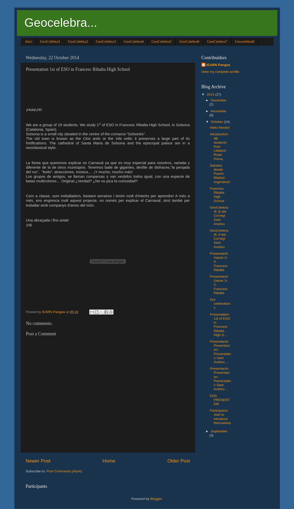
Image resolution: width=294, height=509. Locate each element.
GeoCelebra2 (78, 41)
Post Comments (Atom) (64, 471)
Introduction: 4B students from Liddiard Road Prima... (219, 146)
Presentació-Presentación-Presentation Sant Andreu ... (220, 352)
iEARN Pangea (218, 65)
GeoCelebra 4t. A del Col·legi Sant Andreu (219, 239)
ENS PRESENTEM (220, 400)
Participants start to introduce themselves (220, 417)
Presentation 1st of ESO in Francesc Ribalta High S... (220, 325)
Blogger (156, 499)
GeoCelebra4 (134, 41)
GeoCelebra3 (106, 41)
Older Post (178, 460)
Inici (28, 41)
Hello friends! (220, 127)
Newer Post (38, 460)
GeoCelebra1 (50, 41)
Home (109, 460)
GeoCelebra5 (161, 41)
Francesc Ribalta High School (217, 195)
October (217, 122)
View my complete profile (220, 72)
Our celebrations (220, 303)
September (219, 431)
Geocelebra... (61, 22)
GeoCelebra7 (217, 41)
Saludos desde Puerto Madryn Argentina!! (220, 174)
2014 (211, 94)
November (219, 111)
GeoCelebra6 (189, 41)
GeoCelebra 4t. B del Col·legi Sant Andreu (219, 216)
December (219, 100)
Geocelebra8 (244, 41)
